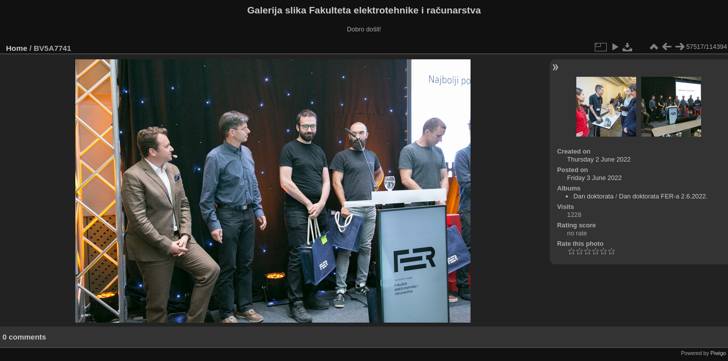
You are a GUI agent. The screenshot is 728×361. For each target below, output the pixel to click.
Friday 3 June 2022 (594, 177)
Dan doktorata (593, 196)
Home (16, 48)
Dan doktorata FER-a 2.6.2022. (663, 196)
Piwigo (718, 353)
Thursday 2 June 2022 (599, 159)
